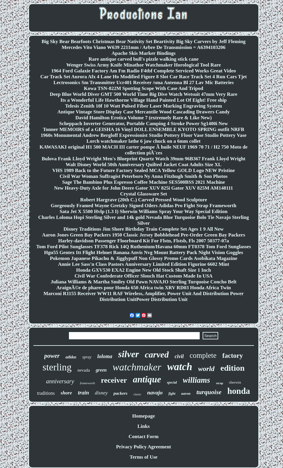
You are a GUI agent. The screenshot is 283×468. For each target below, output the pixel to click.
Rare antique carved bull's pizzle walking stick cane (144, 59)
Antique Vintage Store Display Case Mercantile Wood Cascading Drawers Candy (143, 112)
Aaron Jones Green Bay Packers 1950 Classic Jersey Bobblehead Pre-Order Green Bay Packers (143, 235)
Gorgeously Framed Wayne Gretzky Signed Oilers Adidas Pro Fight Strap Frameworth (143, 205)
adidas (70, 357)
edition (233, 367)
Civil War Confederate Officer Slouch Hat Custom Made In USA (143, 276)
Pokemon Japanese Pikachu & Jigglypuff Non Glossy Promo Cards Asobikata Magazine (143, 258)
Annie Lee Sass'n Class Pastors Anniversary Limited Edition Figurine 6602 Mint (143, 264)
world (206, 368)
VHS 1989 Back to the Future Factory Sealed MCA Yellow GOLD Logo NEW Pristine (143, 170)
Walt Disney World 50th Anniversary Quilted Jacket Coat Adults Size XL (143, 164)
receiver (114, 380)
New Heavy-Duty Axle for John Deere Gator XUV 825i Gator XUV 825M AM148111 (143, 188)
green (101, 369)
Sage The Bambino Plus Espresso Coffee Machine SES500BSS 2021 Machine (143, 182)
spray (86, 357)
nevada (83, 370)
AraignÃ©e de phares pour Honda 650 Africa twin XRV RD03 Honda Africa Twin (143, 287)
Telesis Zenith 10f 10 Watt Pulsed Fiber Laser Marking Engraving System (143, 106)
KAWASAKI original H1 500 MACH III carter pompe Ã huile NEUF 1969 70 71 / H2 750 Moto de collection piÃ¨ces (144, 150)
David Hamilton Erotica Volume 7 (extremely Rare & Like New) (143, 117)
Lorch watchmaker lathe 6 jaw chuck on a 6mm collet (144, 141)
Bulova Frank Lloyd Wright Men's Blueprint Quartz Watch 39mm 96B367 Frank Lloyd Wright (143, 158)
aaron (186, 393)
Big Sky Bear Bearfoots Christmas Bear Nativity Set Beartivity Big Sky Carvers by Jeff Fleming (143, 41)
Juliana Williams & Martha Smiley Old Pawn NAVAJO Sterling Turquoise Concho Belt (144, 282)
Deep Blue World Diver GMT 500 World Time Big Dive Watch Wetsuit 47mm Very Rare (143, 94)
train (83, 392)
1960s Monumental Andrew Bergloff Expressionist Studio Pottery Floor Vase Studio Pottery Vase (143, 135)
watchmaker (137, 367)
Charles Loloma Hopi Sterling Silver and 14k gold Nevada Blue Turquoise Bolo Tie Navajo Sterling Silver (143, 220)
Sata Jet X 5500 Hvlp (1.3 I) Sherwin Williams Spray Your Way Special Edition (143, 211)
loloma (104, 356)
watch (179, 366)
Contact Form (143, 436)
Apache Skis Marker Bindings (143, 53)
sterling (57, 367)
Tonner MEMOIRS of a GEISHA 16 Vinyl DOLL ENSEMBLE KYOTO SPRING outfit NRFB (143, 129)
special (172, 382)
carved (157, 354)
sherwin (235, 382)
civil (179, 356)
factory (232, 355)
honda (238, 391)
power (52, 355)
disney (101, 393)
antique (147, 379)
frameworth (87, 383)
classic (137, 394)
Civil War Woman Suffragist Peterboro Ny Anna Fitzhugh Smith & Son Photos (144, 176)
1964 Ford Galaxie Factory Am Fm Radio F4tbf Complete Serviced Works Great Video (143, 71)
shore (66, 393)
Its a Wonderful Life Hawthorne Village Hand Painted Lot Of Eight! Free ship (143, 100)
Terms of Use (143, 457)
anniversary (60, 381)
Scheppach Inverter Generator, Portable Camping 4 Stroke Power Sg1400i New (143, 123)
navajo (155, 392)
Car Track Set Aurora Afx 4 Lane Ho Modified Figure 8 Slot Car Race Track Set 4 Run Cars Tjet (143, 76)
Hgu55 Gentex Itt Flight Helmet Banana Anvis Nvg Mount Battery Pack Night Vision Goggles (143, 252)
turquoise (209, 392)
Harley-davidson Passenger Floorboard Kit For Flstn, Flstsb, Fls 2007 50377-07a (143, 241)
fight (172, 394)
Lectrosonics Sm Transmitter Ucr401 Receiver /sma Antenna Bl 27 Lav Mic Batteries (143, 82)
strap (219, 383)
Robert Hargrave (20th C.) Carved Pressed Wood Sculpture (143, 199)
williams (196, 380)
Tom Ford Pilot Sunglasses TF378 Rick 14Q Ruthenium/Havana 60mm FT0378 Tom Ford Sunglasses (143, 246)
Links (144, 426)
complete (202, 355)
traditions (46, 393)
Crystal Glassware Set (143, 194)
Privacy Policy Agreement (143, 447)
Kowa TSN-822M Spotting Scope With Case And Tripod (143, 88)
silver (128, 354)
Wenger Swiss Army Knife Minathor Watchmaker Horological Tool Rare (143, 65)
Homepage (143, 416)
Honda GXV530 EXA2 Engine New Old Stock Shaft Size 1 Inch (143, 270)
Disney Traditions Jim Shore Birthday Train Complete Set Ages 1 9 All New (143, 229)
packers (120, 393)
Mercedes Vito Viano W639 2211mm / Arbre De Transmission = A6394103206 (144, 47)
